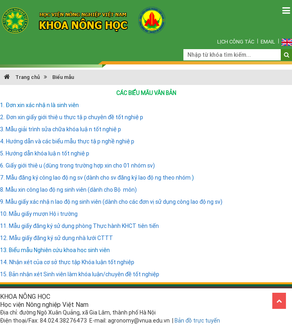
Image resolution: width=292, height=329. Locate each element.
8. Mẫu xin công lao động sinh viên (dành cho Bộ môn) (68, 189)
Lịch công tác (235, 41)
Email (268, 41)
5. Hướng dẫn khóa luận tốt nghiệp (44, 153)
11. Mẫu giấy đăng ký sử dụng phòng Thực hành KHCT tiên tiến (79, 226)
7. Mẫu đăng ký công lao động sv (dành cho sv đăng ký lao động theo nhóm (96, 177)
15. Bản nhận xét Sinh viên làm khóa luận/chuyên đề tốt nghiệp (79, 274)
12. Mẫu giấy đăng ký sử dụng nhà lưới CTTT (56, 238)
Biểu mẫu (63, 77)
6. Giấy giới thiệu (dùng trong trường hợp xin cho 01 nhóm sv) (77, 165)
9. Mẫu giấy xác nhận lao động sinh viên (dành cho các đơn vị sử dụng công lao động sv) (111, 201)
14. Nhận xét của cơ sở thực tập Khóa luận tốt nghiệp (67, 262)
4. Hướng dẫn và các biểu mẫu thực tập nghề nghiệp (67, 141)
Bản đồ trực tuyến (197, 320)
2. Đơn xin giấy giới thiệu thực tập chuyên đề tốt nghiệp (71, 117)
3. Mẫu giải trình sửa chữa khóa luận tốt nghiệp (60, 129)
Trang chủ (22, 77)
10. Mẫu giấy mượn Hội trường (39, 213)
